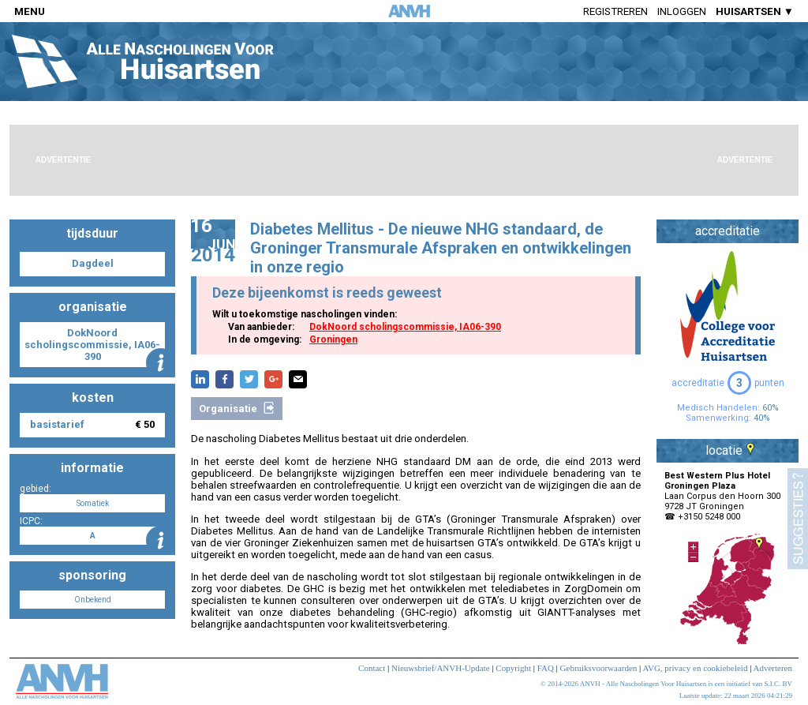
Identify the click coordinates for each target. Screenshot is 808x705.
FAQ (545, 668)
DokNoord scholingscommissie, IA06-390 (405, 326)
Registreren (615, 11)
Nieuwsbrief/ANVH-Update (440, 668)
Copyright (513, 668)
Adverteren (773, 668)
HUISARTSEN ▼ (755, 11)
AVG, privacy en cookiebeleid (694, 668)
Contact (371, 668)
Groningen (333, 339)
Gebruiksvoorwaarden (599, 668)
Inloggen (681, 11)
